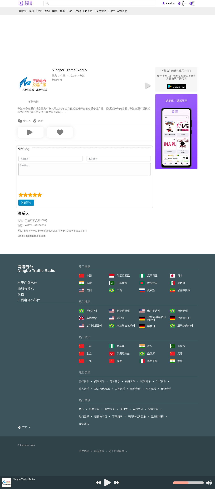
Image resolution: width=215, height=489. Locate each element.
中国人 (27, 120)
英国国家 (92, 318)
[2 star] (25, 194)
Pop (70, 11)
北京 (89, 353)
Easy (112, 11)
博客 (62, 11)
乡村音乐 (151, 388)
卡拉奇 (181, 346)
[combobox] (99, 3)
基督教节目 (100, 416)
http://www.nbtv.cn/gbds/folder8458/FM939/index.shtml (55, 230)
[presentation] (42, 183)
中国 (89, 275)
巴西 (119, 290)
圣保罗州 (92, 310)
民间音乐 (145, 381)
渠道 (31, 11)
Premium (170, 3)
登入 (193, 3)
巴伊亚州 (182, 310)
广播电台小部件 (29, 300)
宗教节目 (153, 409)
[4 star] (34, 194)
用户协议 (84, 451)
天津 (180, 353)
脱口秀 (124, 409)
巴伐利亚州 (183, 318)
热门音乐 (84, 416)
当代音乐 (161, 381)
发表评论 (26, 202)
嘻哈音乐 (135, 388)
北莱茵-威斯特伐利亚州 (156, 318)
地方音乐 (109, 409)
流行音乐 (84, 381)
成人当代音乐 (102, 388)
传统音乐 (166, 388)
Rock (78, 11)
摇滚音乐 (99, 381)
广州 (89, 361)
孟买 (149, 346)
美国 (89, 290)
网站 (40, 120)
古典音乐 (120, 388)
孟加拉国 (152, 283)
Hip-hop (87, 11)
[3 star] (30, 194)
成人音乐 (84, 388)
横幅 (21, 294)
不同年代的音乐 (137, 416)
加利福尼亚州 (94, 325)
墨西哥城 (152, 361)
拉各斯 (121, 346)
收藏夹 (22, 11)
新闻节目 (57, 79)
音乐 (81, 409)
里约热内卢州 (185, 325)
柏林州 (151, 326)
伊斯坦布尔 (123, 353)
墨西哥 (181, 283)
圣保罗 (151, 353)
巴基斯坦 (122, 283)
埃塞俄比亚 (183, 290)
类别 (47, 11)
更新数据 (33, 101)
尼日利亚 (152, 275)
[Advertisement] (107, 40)
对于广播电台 (27, 282)
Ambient (122, 11)
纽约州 (121, 318)
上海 (89, 346)
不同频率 (117, 416)
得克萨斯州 (123, 310)
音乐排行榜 (157, 416)
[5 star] (39, 194)
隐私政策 (99, 451)
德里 (180, 361)
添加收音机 (26, 288)
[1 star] (20, 194)
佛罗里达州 (153, 310)
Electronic (100, 11)
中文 (183, 3)
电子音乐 (115, 381)
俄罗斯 (151, 290)
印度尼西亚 (123, 275)
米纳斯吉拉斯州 (126, 325)
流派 (39, 11)
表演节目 (138, 409)
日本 (180, 275)
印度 (89, 283)
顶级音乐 (84, 424)
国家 (54, 11)
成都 (119, 361)
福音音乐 (130, 381)
